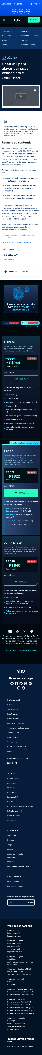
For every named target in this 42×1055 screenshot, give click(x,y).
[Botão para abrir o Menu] (4, 20)
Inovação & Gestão (28, 45)
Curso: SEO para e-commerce (18, 242)
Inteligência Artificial (30, 35)
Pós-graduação (22, 1046)
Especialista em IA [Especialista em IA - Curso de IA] (13, 936)
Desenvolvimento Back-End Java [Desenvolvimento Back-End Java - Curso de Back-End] (19, 1010)
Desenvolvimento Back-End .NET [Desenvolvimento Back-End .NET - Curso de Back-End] (19, 1005)
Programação (7, 31)
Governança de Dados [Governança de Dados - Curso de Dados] (15, 949)
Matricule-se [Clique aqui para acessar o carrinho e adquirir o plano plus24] (21, 379)
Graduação (11, 1046)
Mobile (5, 45)
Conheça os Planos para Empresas (21, 650)
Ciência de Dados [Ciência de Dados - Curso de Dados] (14, 943)
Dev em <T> (12, 802)
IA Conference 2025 (14, 811)
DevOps (5, 40)
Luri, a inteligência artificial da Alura (20, 806)
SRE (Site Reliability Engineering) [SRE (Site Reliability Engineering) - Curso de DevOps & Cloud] (19, 974)
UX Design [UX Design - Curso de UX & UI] (11, 984)
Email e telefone (13, 881)
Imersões (10, 840)
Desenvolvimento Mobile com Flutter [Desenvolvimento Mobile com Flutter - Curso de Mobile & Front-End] (20, 992)
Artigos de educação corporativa (15, 855)
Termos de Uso (13, 732)
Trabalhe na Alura (13, 709)
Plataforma (11, 788)
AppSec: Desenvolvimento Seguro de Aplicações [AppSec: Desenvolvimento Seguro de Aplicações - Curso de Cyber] (20, 963)
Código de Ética (13, 742)
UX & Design (25, 40)
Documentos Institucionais (16, 746)
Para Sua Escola (13, 719)
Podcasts (10, 849)
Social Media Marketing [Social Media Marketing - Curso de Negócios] (16, 1026)
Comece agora (8, 259)
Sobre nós (11, 705)
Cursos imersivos (13, 816)
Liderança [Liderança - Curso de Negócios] (11, 1020)
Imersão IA (11, 862)
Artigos (10, 845)
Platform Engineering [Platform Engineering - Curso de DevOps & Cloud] (15, 971)
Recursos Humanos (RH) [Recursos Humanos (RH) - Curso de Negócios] (16, 1023)
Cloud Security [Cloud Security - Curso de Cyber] (12, 959)
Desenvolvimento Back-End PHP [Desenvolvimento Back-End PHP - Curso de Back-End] (19, 1002)
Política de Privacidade (15, 723)
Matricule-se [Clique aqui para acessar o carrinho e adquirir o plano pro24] (21, 493)
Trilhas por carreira (19, 926)
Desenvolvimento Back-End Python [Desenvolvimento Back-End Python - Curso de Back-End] (20, 1007)
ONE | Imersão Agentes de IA (18, 866)
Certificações (12, 820)
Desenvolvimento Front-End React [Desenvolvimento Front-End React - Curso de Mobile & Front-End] (20, 994)
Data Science (7, 35)
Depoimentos (12, 792)
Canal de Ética (12, 737)
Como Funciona (13, 779)
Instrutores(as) (12, 797)
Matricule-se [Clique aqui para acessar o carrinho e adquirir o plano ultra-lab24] (21, 582)
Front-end (25, 31)
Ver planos (34, 20)
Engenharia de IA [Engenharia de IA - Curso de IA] (13, 933)
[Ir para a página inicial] (17, 20)
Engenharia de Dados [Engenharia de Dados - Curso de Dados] (15, 952)
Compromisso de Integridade (18, 728)
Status (9, 751)
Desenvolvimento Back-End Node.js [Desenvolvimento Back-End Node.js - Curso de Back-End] (20, 1013)
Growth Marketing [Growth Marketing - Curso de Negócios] (13, 1029)
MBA (31, 1046)
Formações (11, 783)
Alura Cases (11, 835)
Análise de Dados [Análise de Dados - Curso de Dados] (13, 946)
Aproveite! (35, 3)
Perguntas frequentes (15, 886)
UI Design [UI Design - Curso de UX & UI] (10, 982)
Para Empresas (12, 714)
